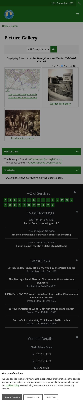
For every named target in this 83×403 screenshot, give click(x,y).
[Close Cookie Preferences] (79, 373)
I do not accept (33, 397)
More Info (50, 397)
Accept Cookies (12, 397)
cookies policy (12, 385)
